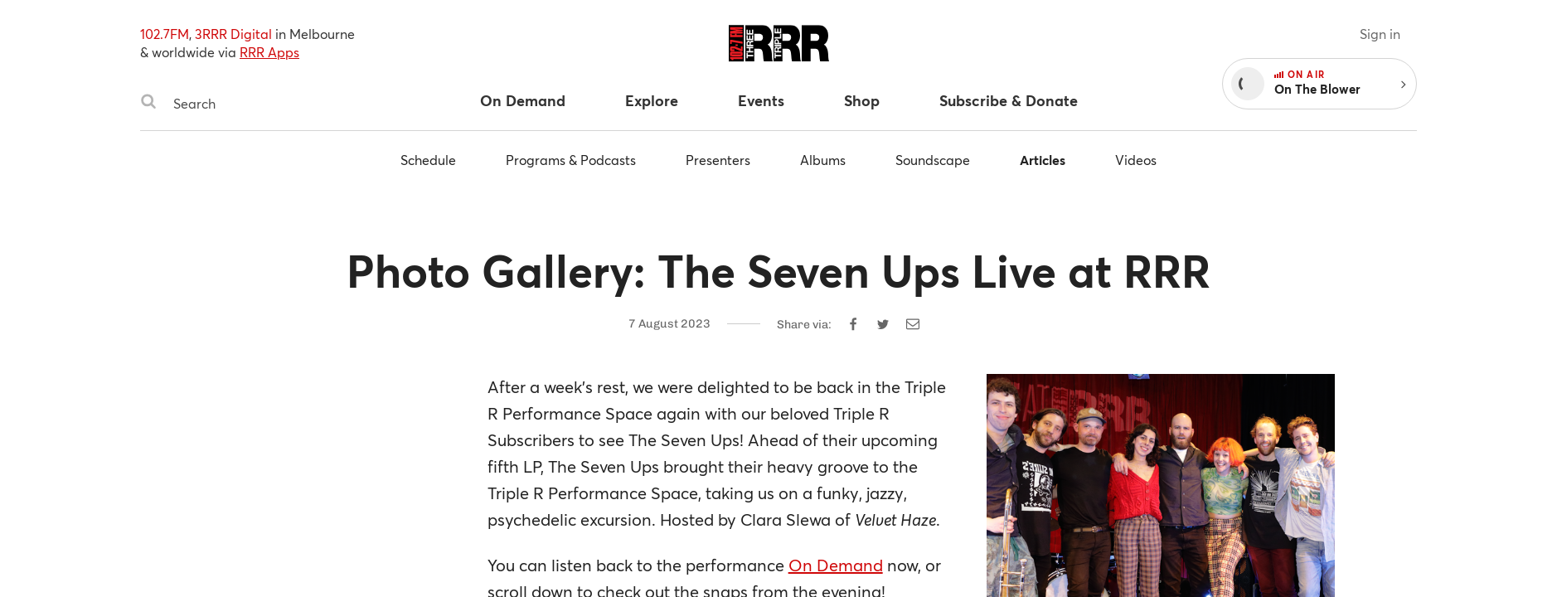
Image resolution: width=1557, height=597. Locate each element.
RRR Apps (269, 52)
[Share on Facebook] (853, 324)
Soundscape (932, 159)
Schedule (428, 159)
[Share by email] (913, 324)
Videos (1136, 159)
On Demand (835, 565)
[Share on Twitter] (883, 324)
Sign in (1380, 33)
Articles (1042, 159)
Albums (823, 159)
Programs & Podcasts (571, 159)
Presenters (718, 159)
